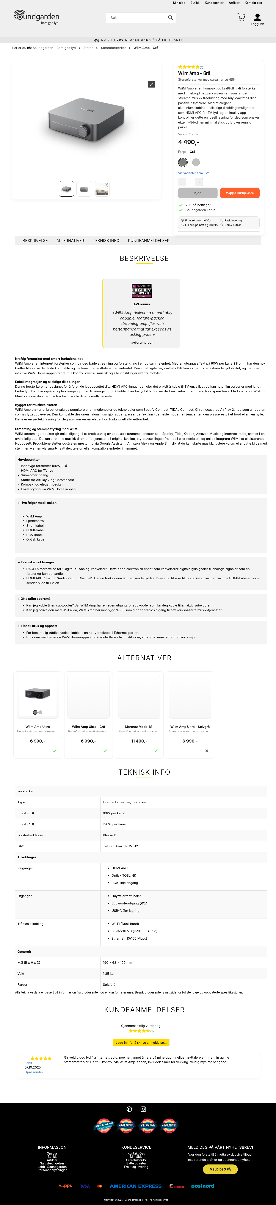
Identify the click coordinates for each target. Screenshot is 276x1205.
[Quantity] (190, 182)
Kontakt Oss (136, 1153)
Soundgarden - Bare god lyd (54, 48)
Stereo (88, 48)
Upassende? (34, 1072)
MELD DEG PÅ (220, 1169)
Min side (179, 3)
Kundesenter (214, 3)
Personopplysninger (52, 1170)
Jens (28, 1063)
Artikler (234, 3)
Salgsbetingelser (52, 1163)
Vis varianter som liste (194, 173)
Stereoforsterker (113, 48)
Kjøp (197, 193)
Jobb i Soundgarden (52, 1167)
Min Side (136, 1156)
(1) (201, 67)
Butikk (194, 3)
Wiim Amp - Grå (145, 48)
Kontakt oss (253, 3)
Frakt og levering (136, 1167)
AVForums (141, 304)
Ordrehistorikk (136, 1160)
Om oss (52, 1153)
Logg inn (257, 24)
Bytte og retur (136, 1163)
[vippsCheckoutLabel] (240, 193)
